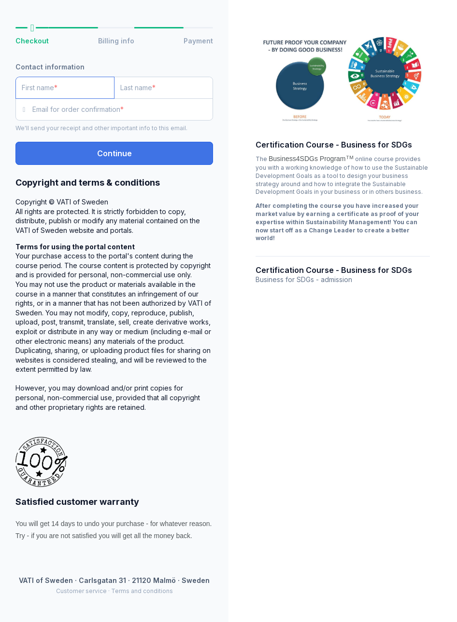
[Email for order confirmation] (122, 109)
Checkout (32, 41)
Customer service (81, 591)
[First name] (65, 87)
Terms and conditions (142, 591)
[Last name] (163, 87)
